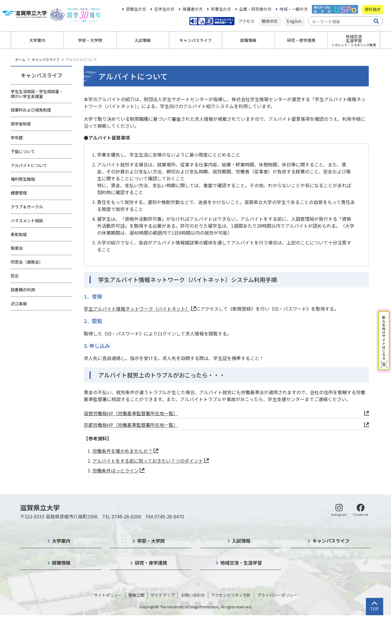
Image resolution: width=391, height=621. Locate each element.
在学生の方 (164, 9)
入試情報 (241, 540)
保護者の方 (193, 9)
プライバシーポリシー (277, 595)
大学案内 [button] (37, 40)
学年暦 (17, 137)
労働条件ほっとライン (115, 470)
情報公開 (136, 595)
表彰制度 (19, 234)
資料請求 (372, 9)
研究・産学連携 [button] (301, 40)
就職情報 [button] (248, 40)
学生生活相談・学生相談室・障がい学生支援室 (37, 93)
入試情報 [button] (143, 40)
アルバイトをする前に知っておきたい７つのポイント (147, 460)
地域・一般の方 (294, 9)
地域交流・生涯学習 (241, 562)
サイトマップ (162, 595)
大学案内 (61, 540)
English (294, 21)
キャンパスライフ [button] (195, 40)
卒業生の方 (221, 9)
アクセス (247, 21)
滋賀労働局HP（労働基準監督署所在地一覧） (131, 413)
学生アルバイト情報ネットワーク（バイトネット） (137, 308)
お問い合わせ (193, 595)
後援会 (17, 248)
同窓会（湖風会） (27, 262)
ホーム (20, 59)
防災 (15, 276)
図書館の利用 (23, 289)
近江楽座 (19, 303)
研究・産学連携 (151, 562)
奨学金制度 (21, 124)
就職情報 (61, 562)
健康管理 (19, 193)
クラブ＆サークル (27, 207)
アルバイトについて (29, 165)
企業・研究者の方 (255, 9)
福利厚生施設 (23, 179)
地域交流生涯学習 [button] (354, 40)
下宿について (23, 151)
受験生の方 (136, 9)
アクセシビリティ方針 (231, 595)
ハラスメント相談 (27, 220)
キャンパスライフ (45, 59)
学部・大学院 (151, 540)
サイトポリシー (108, 595)
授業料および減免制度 (31, 110)
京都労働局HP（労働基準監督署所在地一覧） (131, 424)
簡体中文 (270, 21)
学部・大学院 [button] (90, 40)
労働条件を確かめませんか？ (122, 450)
